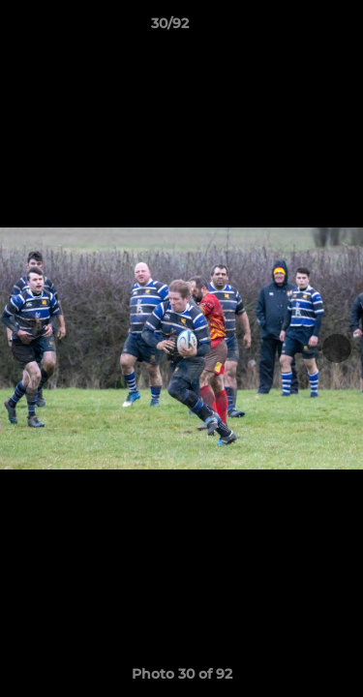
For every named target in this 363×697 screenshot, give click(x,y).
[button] (293, 28)
